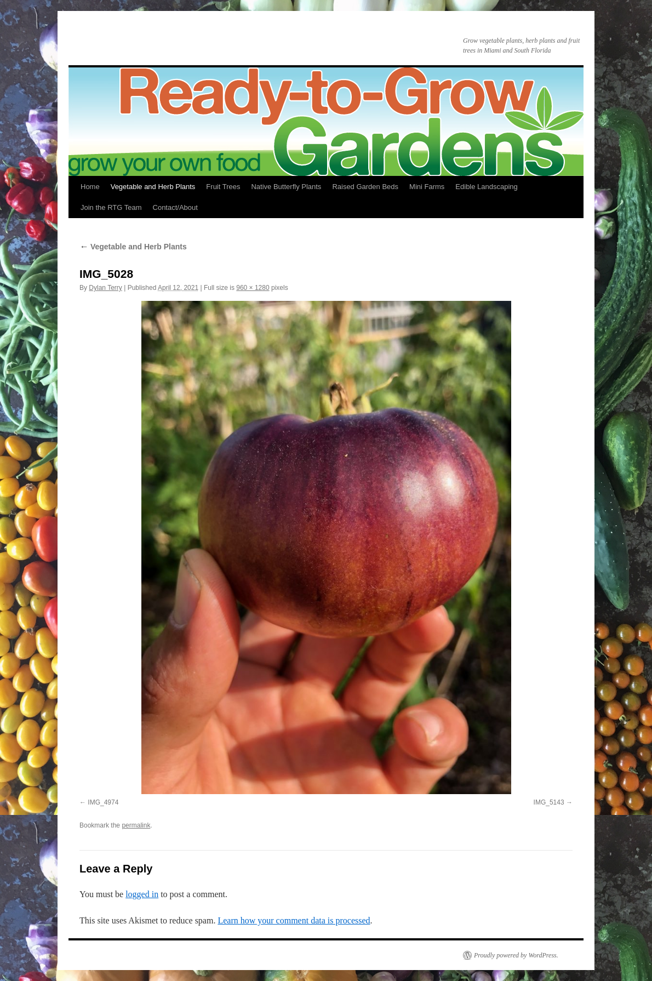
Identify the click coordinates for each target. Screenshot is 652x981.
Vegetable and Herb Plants (153, 186)
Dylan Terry (105, 288)
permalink (136, 825)
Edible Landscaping (486, 186)
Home (90, 186)
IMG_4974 (103, 802)
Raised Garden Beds (365, 186)
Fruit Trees (223, 186)
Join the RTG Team (111, 207)
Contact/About (175, 207)
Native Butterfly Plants (286, 186)
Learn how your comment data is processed (294, 920)
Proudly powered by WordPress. (516, 955)
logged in (141, 894)
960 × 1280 (252, 288)
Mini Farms (426, 186)
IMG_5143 (549, 802)
